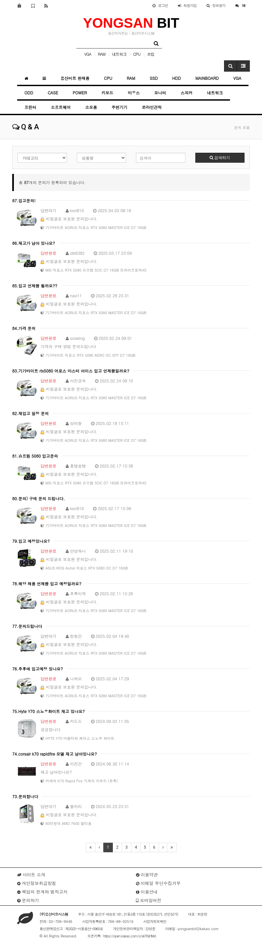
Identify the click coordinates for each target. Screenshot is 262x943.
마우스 (134, 92)
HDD (176, 78)
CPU (136, 54)
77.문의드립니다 (27, 626)
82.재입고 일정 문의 (30, 413)
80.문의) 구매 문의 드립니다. (38, 498)
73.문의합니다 (25, 796)
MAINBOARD (207, 78)
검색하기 (220, 157)
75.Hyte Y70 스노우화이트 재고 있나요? (48, 711)
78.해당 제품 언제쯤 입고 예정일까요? (47, 583)
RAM (102, 54)
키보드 (107, 92)
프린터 (30, 107)
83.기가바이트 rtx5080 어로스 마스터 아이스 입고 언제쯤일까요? (70, 371)
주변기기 (119, 107)
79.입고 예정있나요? (31, 541)
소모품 (91, 107)
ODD (28, 92)
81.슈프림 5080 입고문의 (35, 456)
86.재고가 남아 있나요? (33, 243)
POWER (80, 92)
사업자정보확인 (154, 921)
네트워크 (119, 54)
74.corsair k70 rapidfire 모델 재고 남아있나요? (54, 754)
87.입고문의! (24, 200)
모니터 (160, 92)
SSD (154, 78)
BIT (131, 23)
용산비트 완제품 (74, 78)
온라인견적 (152, 107)
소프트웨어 (61, 107)
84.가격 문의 (24, 328)
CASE (53, 92)
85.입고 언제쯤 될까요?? (34, 285)
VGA (87, 54)
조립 (150, 54)
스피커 (186, 92)
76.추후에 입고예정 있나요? (37, 668)
